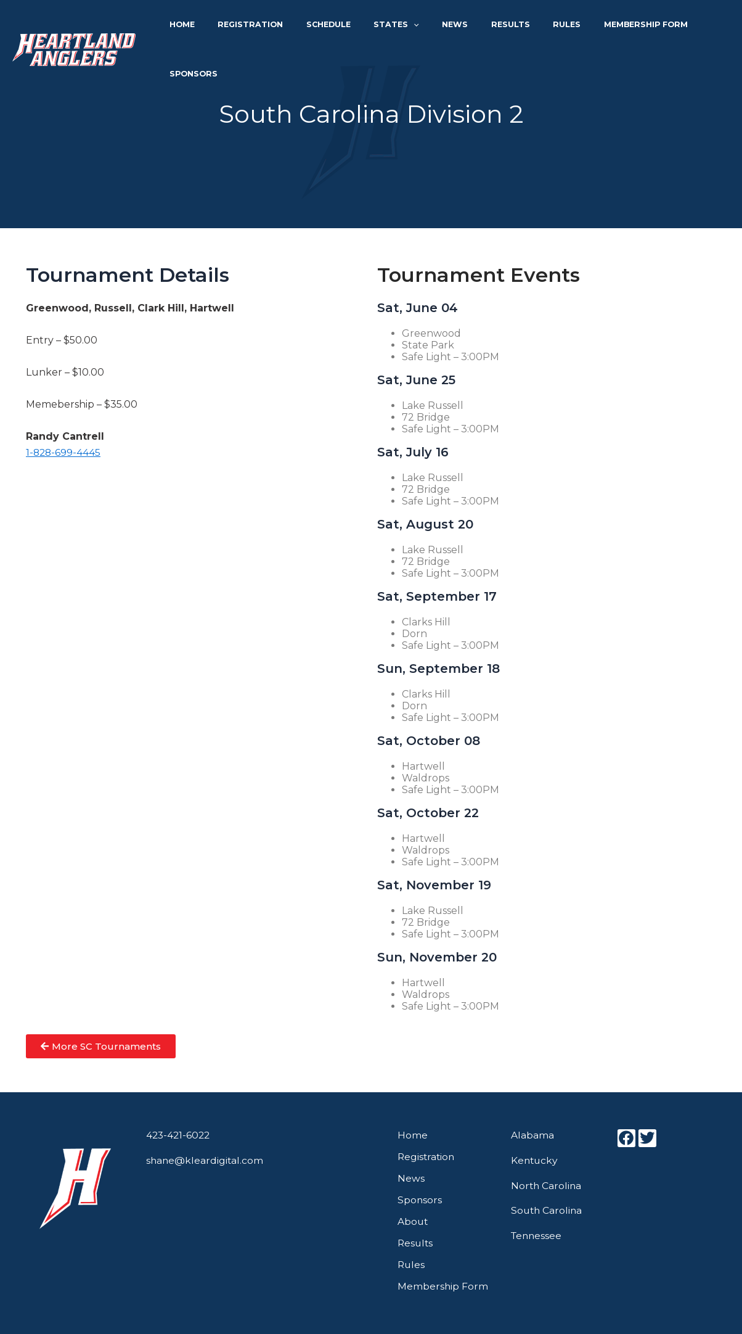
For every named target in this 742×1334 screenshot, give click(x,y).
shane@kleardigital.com (205, 1160)
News (449, 26)
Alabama (532, 1135)
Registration (267, 26)
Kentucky (535, 1160)
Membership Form (617, 26)
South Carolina (547, 1210)
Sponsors (698, 26)
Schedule (338, 26)
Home (207, 26)
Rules (546, 26)
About (413, 1221)
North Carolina (547, 1186)
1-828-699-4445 (64, 452)
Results (497, 26)
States (397, 26)
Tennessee (537, 1235)
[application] (415, 26)
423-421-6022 (179, 1135)
